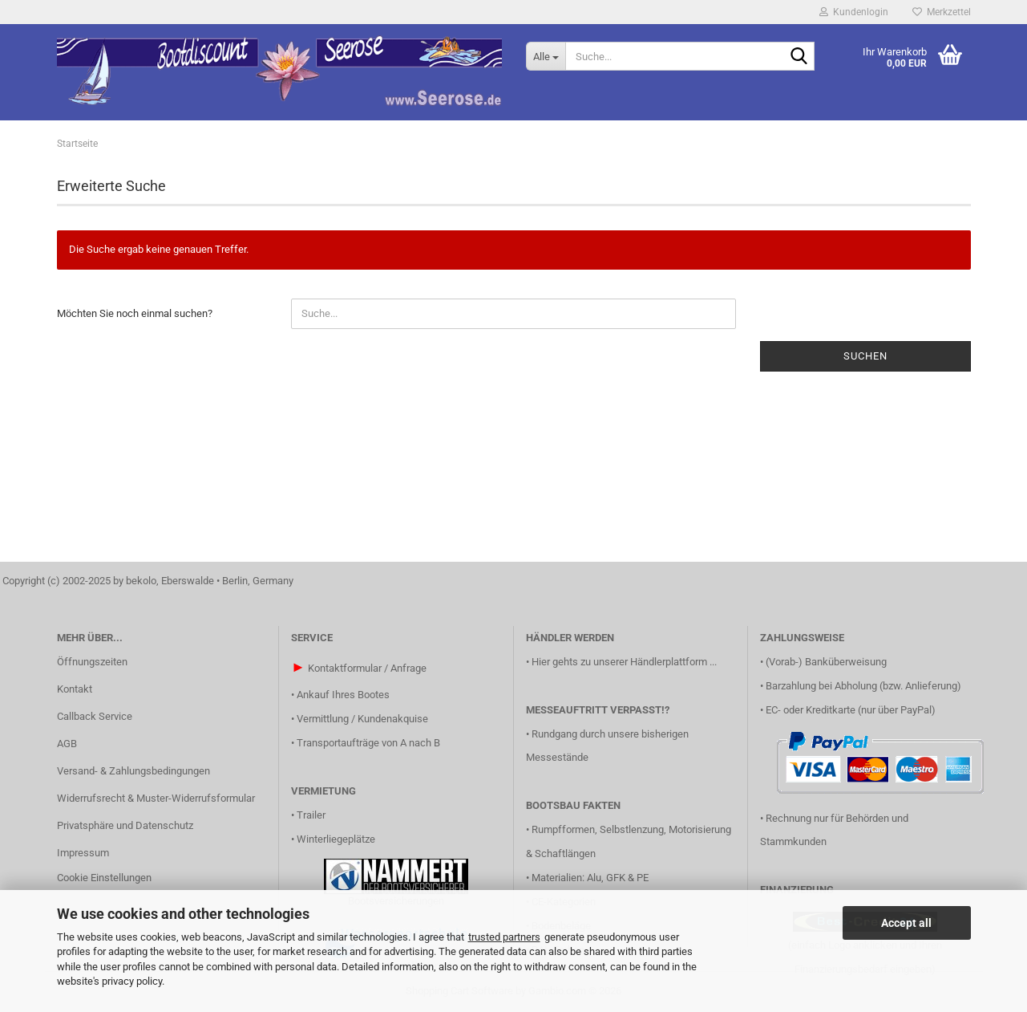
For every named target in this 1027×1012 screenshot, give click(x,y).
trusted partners (504, 937)
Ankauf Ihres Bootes (343, 695)
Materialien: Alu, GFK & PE (590, 878)
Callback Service (94, 716)
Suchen (865, 356)
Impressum (83, 853)
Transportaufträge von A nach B (368, 743)
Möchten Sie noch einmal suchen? (134, 313)
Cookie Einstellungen (104, 878)
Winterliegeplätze (336, 839)
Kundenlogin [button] (853, 12)
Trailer (311, 815)
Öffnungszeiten (92, 662)
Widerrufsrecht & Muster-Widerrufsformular (156, 798)
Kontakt (74, 689)
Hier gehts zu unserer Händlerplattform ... (624, 662)
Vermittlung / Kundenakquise (362, 719)
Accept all (906, 922)
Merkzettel (941, 12)
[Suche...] (545, 56)
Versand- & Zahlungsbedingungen (133, 771)
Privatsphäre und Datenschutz (125, 825)
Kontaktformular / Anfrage (367, 668)
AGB (67, 744)
